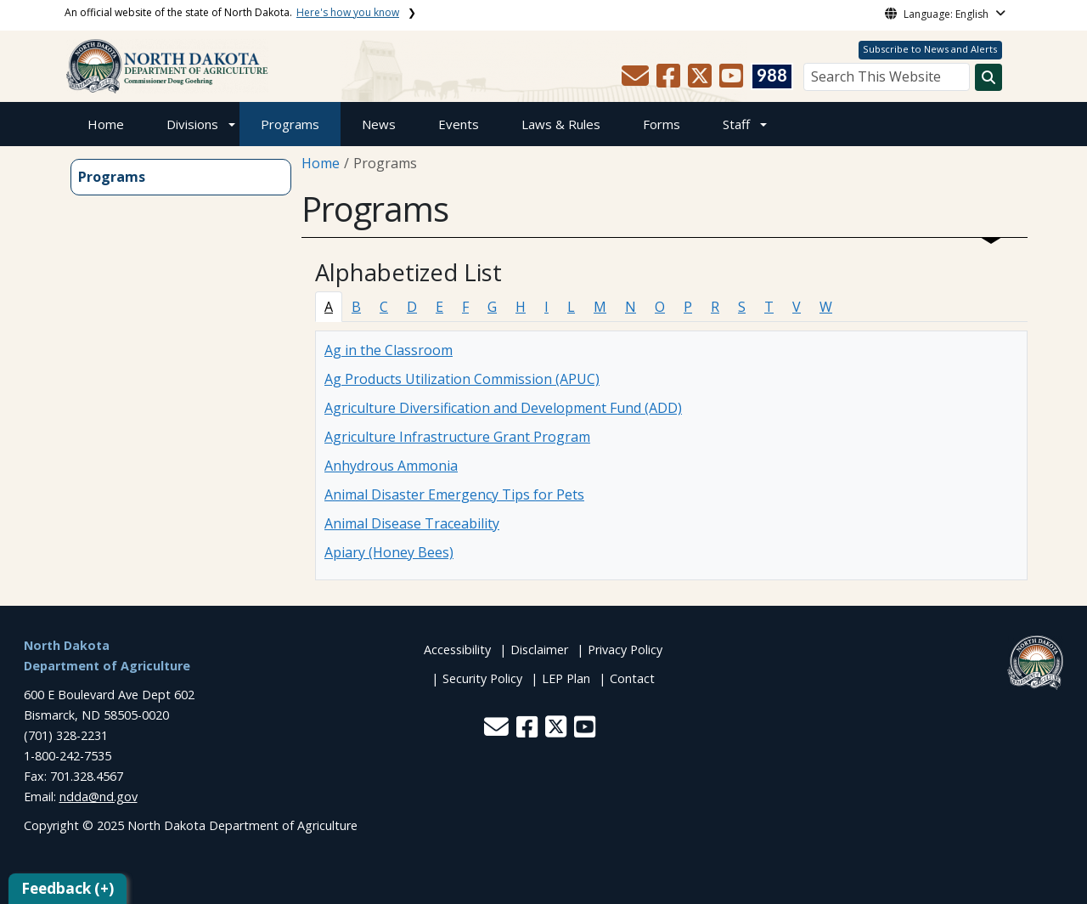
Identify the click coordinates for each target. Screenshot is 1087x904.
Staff (736, 124)
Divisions (192, 124)
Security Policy (482, 678)
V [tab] (796, 306)
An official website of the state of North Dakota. (232, 12)
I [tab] (546, 306)
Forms (661, 124)
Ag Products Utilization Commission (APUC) (462, 379)
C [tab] (384, 306)
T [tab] (769, 306)
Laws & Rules (560, 124)
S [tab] (742, 306)
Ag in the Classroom (388, 350)
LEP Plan (566, 678)
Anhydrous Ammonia (391, 465)
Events (458, 124)
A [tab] (328, 306)
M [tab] (600, 306)
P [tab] (688, 306)
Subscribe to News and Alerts (930, 48)
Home (105, 124)
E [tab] (439, 306)
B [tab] (356, 306)
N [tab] (630, 306)
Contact (632, 678)
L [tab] (571, 306)
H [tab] (520, 306)
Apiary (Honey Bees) (388, 552)
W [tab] (825, 306)
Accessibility (457, 649)
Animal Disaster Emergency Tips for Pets (454, 494)
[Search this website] (988, 77)
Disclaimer (539, 649)
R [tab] (715, 306)
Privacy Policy (625, 649)
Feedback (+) (67, 888)
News (379, 124)
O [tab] (660, 306)
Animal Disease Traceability (411, 523)
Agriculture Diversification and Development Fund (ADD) (503, 407)
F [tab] (465, 306)
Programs (290, 124)
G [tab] (492, 306)
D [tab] (412, 306)
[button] (637, 80)
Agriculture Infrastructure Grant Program (457, 436)
